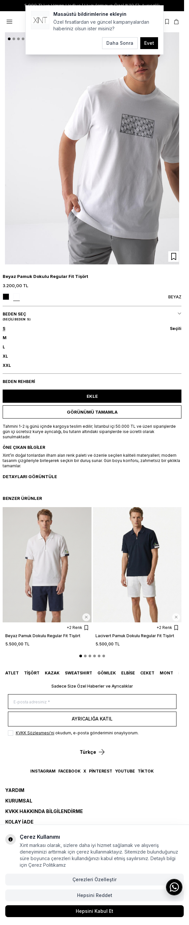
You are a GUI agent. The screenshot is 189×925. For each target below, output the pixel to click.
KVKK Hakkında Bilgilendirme (44, 811)
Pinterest (100, 771)
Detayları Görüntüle (30, 476)
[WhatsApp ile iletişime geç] (174, 887)
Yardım (14, 790)
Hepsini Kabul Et (94, 911)
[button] (9, 39)
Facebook (69, 771)
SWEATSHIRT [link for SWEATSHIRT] (78, 672)
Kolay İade (19, 822)
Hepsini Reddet (94, 895)
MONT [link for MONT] (166, 672)
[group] (92, 148)
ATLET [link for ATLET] (12, 672)
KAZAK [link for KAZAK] (52, 672)
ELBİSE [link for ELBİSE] (128, 672)
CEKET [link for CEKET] (147, 672)
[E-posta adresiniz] (92, 701)
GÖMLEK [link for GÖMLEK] (106, 672)
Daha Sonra (119, 43)
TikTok (146, 771)
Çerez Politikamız (47, 865)
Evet (149, 43)
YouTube (125, 771)
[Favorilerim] (167, 21)
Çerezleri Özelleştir (94, 879)
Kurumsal (18, 800)
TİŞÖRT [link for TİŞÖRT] (32, 672)
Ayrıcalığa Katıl (92, 718)
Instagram (43, 771)
